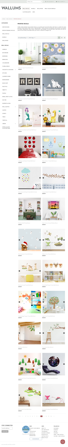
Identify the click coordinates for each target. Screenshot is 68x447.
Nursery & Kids (6, 103)
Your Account (33, 431)
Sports (4, 113)
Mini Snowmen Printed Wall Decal (25, 254)
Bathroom (5, 52)
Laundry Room (6, 76)
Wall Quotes (5, 106)
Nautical (4, 86)
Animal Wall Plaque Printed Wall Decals (50, 285)
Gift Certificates (45, 429)
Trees (3, 116)
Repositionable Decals (8, 30)
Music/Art (5, 83)
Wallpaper (40, 8)
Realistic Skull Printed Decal (24, 223)
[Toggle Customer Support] (62, 442)
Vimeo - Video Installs (59, 434)
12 (46, 416)
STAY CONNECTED (7, 425)
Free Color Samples (50, 8)
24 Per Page (32, 37)
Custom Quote (27, 12)
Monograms (5, 79)
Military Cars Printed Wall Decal (49, 254)
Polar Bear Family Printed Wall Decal (50, 98)
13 (48, 416)
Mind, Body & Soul (7, 96)
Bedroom (4, 56)
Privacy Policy (45, 437)
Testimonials (44, 431)
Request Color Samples (35, 428)
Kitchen (4, 73)
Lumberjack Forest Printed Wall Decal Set (27, 378)
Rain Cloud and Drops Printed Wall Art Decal (27, 192)
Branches (5, 59)
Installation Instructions (32, 435)
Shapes (4, 110)
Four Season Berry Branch (47, 347)
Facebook (56, 429)
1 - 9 (19, 416)
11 (43, 416)
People (4, 93)
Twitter (55, 431)
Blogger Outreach (46, 432)
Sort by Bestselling (22, 37)
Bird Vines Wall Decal (22, 347)
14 (51, 416)
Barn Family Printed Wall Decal (24, 409)
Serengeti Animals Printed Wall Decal (50, 130)
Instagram (56, 428)
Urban (4, 123)
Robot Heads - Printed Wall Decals (49, 161)
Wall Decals (26, 8)
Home (3, 18)
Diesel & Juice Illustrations (6, 127)
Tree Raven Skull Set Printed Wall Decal (26, 98)
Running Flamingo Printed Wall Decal (50, 409)
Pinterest (56, 432)
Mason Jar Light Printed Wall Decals (25, 67)
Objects (4, 89)
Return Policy (45, 434)
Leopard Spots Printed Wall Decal (49, 192)
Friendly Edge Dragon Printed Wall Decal (26, 316)
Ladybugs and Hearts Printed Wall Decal (26, 161)
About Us (44, 428)
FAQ (30, 429)
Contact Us (32, 432)
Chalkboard (5, 63)
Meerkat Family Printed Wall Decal (25, 285)
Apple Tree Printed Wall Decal (48, 316)
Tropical (4, 120)
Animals (4, 49)
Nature (4, 100)
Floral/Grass (6, 66)
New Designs (5, 27)
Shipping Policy (45, 436)
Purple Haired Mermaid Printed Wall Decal (27, 130)
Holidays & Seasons (7, 69)
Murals (33, 8)
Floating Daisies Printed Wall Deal (49, 67)
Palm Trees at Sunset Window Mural (49, 223)
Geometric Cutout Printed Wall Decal (50, 378)
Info (34, 12)
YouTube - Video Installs (59, 436)
